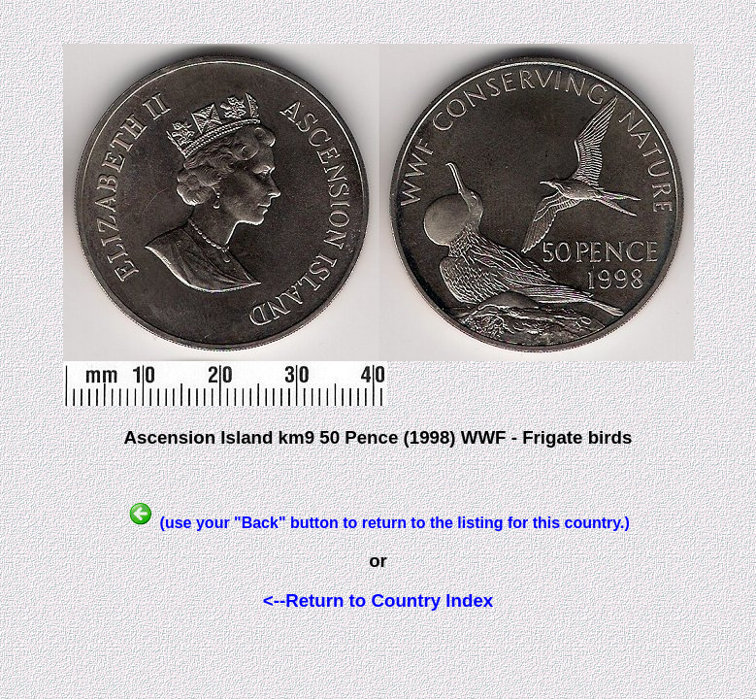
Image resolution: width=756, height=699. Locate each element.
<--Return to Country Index (378, 600)
